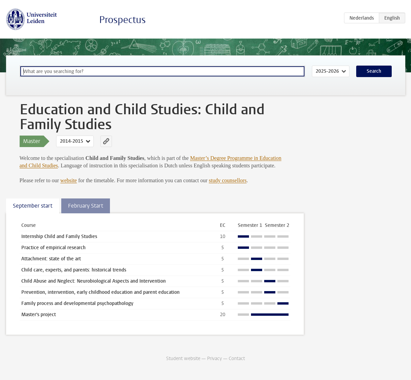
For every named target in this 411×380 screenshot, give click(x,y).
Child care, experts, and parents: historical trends (73, 270)
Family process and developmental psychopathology (77, 303)
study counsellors (228, 180)
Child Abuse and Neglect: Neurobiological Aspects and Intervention (93, 281)
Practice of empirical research (53, 247)
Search (374, 71)
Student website (183, 358)
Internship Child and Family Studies (59, 236)
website (68, 180)
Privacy (214, 358)
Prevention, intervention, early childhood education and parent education (100, 292)
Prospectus (122, 20)
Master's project (38, 314)
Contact (237, 358)
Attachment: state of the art (51, 259)
